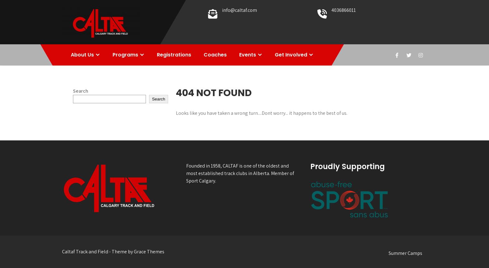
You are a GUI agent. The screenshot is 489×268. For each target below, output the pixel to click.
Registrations (174, 54)
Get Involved (291, 54)
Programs (125, 54)
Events (247, 54)
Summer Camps (405, 253)
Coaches (215, 54)
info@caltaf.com (239, 10)
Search (80, 91)
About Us (82, 54)
